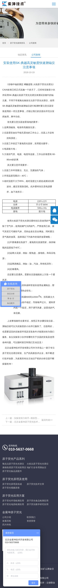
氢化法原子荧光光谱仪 (13, 464)
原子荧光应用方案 (13, 495)
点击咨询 (55, 212)
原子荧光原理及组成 (12, 484)
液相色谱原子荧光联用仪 (14, 467)
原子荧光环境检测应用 (13, 500)
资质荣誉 (31, 521)
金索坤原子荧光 (12, 512)
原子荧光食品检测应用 (37, 500)
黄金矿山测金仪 (46, 569)
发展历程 (6, 521)
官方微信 (55, 221)
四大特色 (6, 524)
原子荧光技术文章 (35, 484)
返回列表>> (47, 420)
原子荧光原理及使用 (14, 479)
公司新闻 (32, 43)
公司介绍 (6, 517)
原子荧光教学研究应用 (37, 504)
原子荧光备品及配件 (12, 471)
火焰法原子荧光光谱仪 (37, 464)
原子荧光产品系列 (13, 458)
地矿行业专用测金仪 (36, 467)
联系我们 (31, 517)
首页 (4, 43)
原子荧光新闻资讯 (17, 43)
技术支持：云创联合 (45, 582)
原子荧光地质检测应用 (13, 504)
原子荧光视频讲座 (11, 487)
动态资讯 (22, 54)
